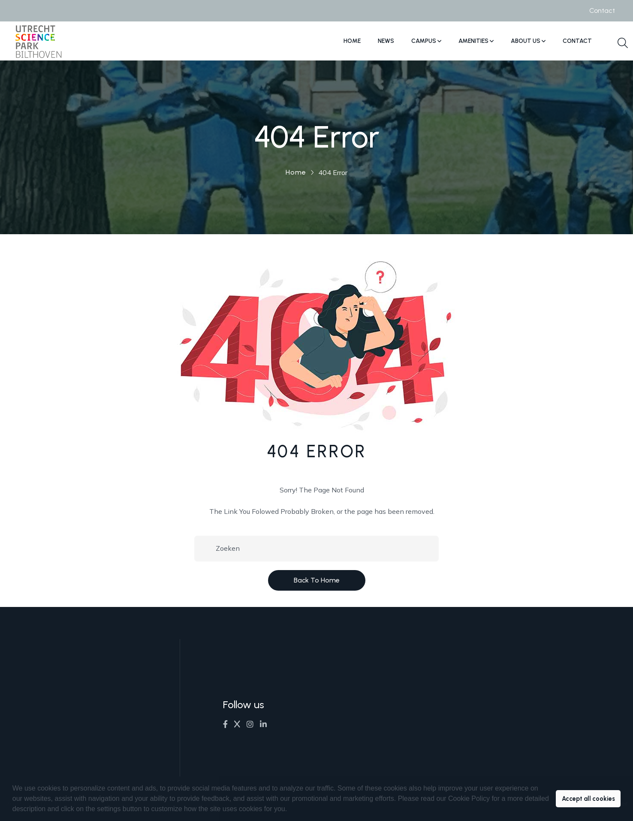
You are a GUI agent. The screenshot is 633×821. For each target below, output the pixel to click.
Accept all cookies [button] (588, 799)
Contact (602, 10)
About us (528, 41)
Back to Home (317, 580)
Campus (426, 41)
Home (352, 41)
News (386, 41)
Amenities (476, 41)
